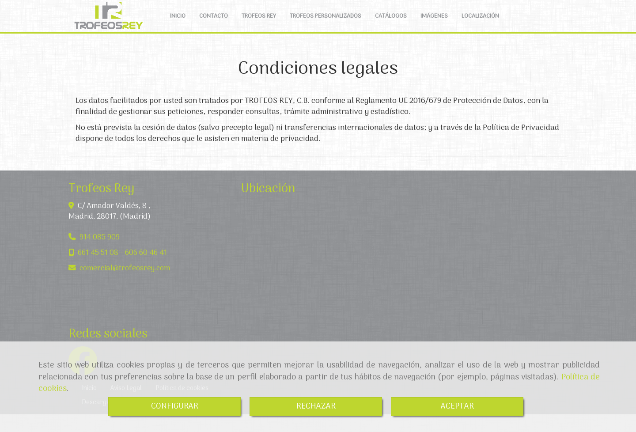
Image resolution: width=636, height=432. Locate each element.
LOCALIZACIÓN (480, 25)
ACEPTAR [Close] (457, 406)
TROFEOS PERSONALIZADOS (325, 25)
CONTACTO (213, 25)
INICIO (178, 25)
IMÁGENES (434, 25)
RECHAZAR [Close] (316, 406)
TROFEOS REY (259, 25)
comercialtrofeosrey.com (125, 286)
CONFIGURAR (174, 406)
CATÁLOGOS (391, 25)
